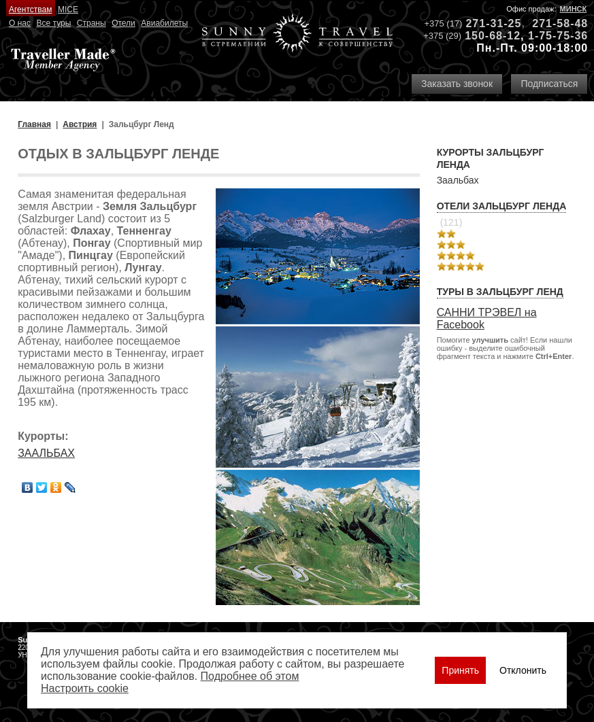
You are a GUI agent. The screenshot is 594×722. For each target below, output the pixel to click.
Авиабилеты (164, 23)
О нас (20, 23)
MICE (68, 9)
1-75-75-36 (558, 35)
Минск (573, 9)
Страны (91, 23)
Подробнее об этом (250, 676)
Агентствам (30, 9)
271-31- (486, 23)
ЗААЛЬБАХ (46, 453)
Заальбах (458, 180)
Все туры (54, 23)
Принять (460, 670)
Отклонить (522, 670)
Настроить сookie (85, 688)
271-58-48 (560, 23)
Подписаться (549, 83)
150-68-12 (493, 35)
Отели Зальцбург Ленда (502, 206)
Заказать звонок (457, 83)
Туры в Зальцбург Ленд (500, 291)
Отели (123, 23)
